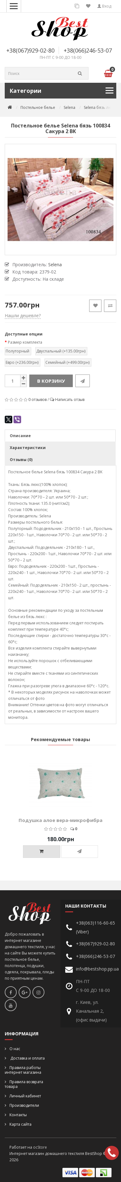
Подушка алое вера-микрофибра (60, 820)
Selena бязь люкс (99, 107)
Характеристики (28, 447)
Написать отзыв (69, 399)
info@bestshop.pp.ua (97, 969)
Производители (24, 1105)
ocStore (40, 1147)
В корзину (51, 381)
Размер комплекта (25, 342)
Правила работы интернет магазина (23, 1070)
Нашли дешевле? (23, 315)
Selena (69, 107)
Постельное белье (37, 107)
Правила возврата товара (24, 1084)
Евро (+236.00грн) (21, 362)
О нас (14, 1048)
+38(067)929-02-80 (30, 50)
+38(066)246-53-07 (88, 50)
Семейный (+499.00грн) (67, 362)
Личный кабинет (25, 1096)
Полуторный (17, 351)
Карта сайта (20, 1124)
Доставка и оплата (27, 1058)
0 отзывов (37, 399)
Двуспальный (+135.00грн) (60, 351)
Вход (104, 6)
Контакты (18, 1114)
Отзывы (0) (21, 459)
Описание (20, 435)
